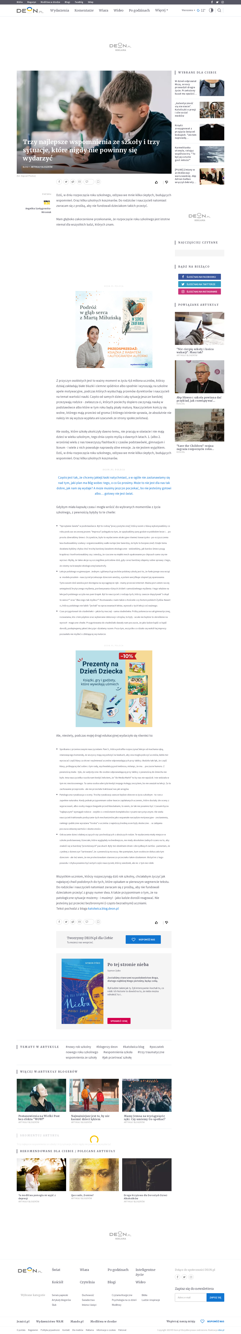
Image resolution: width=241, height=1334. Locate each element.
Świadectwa (88, 1300)
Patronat (122, 1330)
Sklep (90, 2)
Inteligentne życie (145, 1272)
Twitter (217, 2)
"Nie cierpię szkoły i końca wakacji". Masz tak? (195, 351)
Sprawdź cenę (119, 1021)
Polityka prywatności (50, 1330)
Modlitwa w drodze (50, 2)
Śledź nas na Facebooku (198, 276)
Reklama (90, 1330)
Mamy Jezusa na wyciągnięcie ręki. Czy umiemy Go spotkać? (144, 1117)
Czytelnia (87, 1282)
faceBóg (79, 2)
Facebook (212, 2)
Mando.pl (77, 1321)
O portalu (21, 1330)
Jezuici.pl (23, 1321)
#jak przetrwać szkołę (117, 1057)
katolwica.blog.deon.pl (103, 908)
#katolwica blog (133, 1047)
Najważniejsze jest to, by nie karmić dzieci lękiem (90, 1117)
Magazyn (31, 2)
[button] (211, 10)
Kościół (181, 403)
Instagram (222, 2)
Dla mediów (77, 1330)
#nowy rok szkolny (78, 1047)
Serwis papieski (60, 1295)
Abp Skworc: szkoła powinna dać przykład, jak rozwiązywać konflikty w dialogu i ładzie (199, 400)
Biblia (20, 2)
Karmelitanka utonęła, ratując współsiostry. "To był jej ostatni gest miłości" (185, 154)
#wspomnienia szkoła (117, 1052)
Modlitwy (116, 1304)
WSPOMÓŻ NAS (212, 1321)
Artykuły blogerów (41, 166)
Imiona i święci (89, 1304)
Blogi (67, 2)
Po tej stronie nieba (128, 964)
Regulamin (33, 1330)
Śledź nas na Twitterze (198, 284)
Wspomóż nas (143, 939)
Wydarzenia (59, 10)
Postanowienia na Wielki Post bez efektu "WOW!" (39, 1117)
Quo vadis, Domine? (82, 1195)
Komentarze (84, 10)
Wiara (103, 10)
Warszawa (187, 10)
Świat (56, 1270)
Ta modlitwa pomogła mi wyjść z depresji (37, 1197)
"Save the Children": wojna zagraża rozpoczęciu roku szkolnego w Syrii (195, 449)
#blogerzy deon (107, 1047)
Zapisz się (215, 1297)
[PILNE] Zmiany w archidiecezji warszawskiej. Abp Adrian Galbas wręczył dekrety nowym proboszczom (185, 179)
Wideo (119, 10)
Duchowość (88, 1295)
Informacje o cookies (106, 1330)
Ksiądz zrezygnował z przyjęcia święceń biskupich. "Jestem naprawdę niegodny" (185, 133)
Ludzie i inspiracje (151, 1300)
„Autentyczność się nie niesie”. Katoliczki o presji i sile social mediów (185, 109)
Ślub (54, 1304)
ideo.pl (221, 1330)
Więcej (160, 10)
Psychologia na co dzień (124, 1300)
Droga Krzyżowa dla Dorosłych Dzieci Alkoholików (145, 1197)
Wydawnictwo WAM (50, 1321)
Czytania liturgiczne (122, 1295)
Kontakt (66, 1330)
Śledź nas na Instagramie (199, 291)
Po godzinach (139, 10)
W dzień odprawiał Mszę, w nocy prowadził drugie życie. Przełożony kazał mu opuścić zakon (185, 88)
